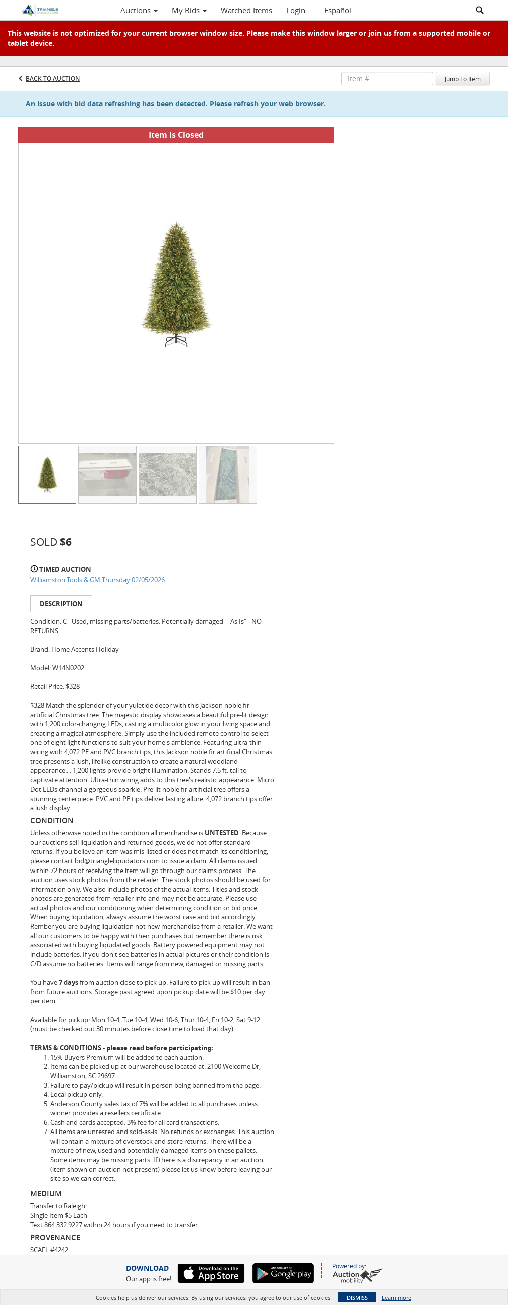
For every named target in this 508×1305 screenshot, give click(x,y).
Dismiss (357, 1297)
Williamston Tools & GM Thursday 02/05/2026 (97, 579)
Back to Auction (53, 78)
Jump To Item (463, 79)
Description (61, 603)
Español (337, 10)
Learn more (396, 1297)
